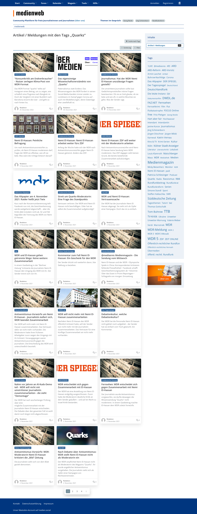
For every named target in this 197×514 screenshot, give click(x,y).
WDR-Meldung (157, 230)
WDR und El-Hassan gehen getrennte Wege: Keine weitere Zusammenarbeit (30, 258)
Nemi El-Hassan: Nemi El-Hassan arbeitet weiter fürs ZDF (75, 142)
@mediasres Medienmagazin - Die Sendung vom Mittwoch (119, 257)
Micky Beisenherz (156, 167)
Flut (168, 106)
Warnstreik (159, 225)
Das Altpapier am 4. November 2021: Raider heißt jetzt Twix (31, 198)
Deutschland (172, 85)
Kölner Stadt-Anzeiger (166, 145)
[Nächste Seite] (86, 491)
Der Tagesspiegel (157, 85)
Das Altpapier (155, 81)
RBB (178, 178)
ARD (174, 66)
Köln (150, 145)
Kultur (174, 141)
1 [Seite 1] (68, 491)
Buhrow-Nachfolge (156, 77)
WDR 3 (151, 233)
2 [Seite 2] (72, 491)
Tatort (165, 203)
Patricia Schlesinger (158, 174)
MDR (156, 157)
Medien (174, 157)
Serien (168, 186)
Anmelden (154, 3)
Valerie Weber (174, 220)
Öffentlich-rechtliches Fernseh (160, 247)
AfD (168, 66)
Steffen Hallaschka (156, 194)
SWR (168, 194)
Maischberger (170, 153)
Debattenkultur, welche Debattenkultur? (114, 315)
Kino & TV (152, 141)
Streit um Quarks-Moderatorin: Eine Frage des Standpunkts (74, 198)
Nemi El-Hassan (156, 170)
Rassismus (168, 178)
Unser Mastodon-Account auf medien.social (32, 510)
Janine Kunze (154, 126)
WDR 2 (171, 230)
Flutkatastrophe (155, 110)
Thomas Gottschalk (157, 206)
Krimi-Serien (164, 141)
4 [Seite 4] (81, 491)
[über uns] (80, 20)
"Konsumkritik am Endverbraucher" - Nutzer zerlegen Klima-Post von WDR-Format (33, 81)
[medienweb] (98, 11)
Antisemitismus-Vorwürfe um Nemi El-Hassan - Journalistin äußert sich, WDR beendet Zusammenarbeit (33, 317)
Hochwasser (169, 119)
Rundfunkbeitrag (156, 182)
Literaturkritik (163, 149)
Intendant (152, 122)
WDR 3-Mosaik (162, 233)
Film (163, 106)
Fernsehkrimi (154, 106)
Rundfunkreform (158, 21)
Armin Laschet (154, 74)
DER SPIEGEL (170, 81)
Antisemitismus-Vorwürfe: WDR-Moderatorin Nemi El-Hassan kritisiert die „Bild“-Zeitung (32, 454)
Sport (165, 190)
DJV (168, 93)
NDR (176, 167)
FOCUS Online (171, 110)
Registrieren (168, 3)
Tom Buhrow (155, 211)
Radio (159, 179)
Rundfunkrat (172, 182)
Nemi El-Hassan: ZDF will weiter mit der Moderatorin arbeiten (118, 142)
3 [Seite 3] (77, 491)
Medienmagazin (161, 162)
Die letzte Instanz (157, 93)
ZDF (162, 239)
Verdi (150, 225)
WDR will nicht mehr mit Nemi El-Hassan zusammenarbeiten (76, 315)
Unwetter (171, 216)
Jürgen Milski (171, 133)
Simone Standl (154, 190)
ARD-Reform (154, 70)
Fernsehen (164, 102)
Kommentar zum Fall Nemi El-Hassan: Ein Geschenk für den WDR (77, 257)
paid (168, 171)
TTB (167, 211)
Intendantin (163, 122)
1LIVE (150, 66)
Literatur (152, 149)
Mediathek (164, 157)
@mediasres (160, 66)
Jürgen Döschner (156, 133)
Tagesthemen (154, 203)
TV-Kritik (152, 216)
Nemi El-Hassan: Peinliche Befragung (28, 142)
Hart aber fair (155, 118)
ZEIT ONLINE (171, 239)
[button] (126, 48)
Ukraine (162, 216)
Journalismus (168, 126)
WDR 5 (153, 238)
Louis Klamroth (155, 153)
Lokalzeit (174, 149)
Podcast (173, 175)
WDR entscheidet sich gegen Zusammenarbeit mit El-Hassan (75, 386)
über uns (164, 278)
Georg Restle (128, 21)
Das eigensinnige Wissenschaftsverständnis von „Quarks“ (74, 81)
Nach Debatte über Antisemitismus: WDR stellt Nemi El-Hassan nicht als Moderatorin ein (77, 454)
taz (170, 202)
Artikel (165, 74)
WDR (169, 225)
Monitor (169, 167)
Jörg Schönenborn (142, 21)
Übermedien (154, 250)
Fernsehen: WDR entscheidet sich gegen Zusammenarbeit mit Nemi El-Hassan (119, 387)
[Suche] (179, 3)
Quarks (151, 178)
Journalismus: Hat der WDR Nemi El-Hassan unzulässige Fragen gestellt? (119, 81)
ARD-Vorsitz (168, 70)
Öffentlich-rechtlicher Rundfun (164, 243)
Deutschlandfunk (158, 89)
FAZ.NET (152, 102)
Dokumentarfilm (154, 98)
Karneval (152, 137)
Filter (137, 48)
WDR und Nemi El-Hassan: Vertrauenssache (115, 198)
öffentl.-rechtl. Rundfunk (160, 254)
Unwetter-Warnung (157, 220)
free (150, 114)
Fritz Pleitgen (160, 114)
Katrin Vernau (164, 137)
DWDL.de (168, 98)
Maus (150, 157)
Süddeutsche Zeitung (162, 198)
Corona (170, 77)
